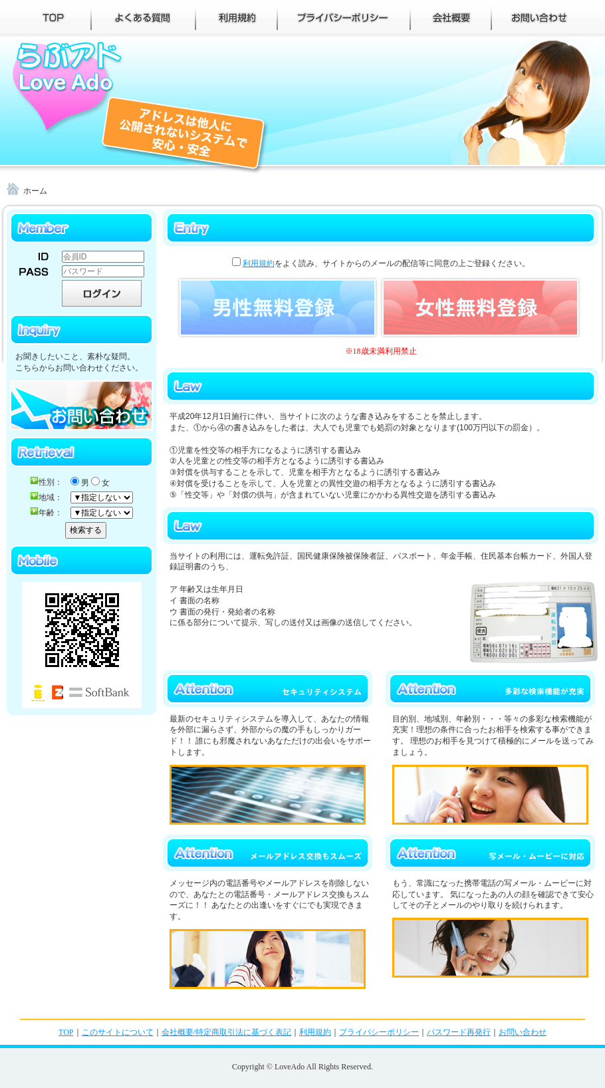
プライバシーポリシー (379, 1032)
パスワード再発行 (459, 1032)
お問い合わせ (522, 1032)
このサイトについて (118, 1032)
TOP (66, 1032)
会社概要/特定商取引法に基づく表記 (226, 1032)
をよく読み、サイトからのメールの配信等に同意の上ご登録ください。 (381, 263)
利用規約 (259, 263)
